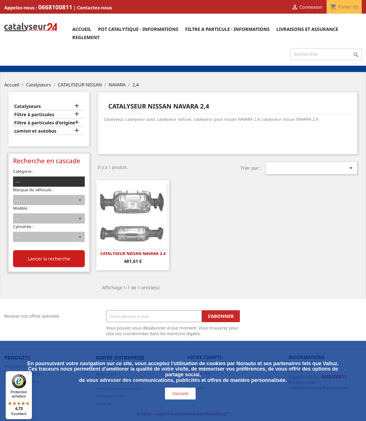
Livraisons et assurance (307, 29)
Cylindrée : (23, 226)
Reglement (86, 37)
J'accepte (180, 393)
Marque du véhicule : (33, 189)
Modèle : (21, 208)
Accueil (81, 29)
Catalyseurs (27, 106)
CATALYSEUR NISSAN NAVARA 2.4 (133, 253)
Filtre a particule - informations (227, 29)
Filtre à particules (34, 115)
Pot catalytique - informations (138, 29)
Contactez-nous (94, 8)
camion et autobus (35, 131)
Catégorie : (23, 171)
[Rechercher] (326, 54)
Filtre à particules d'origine (44, 123)
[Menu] (28, 374)
